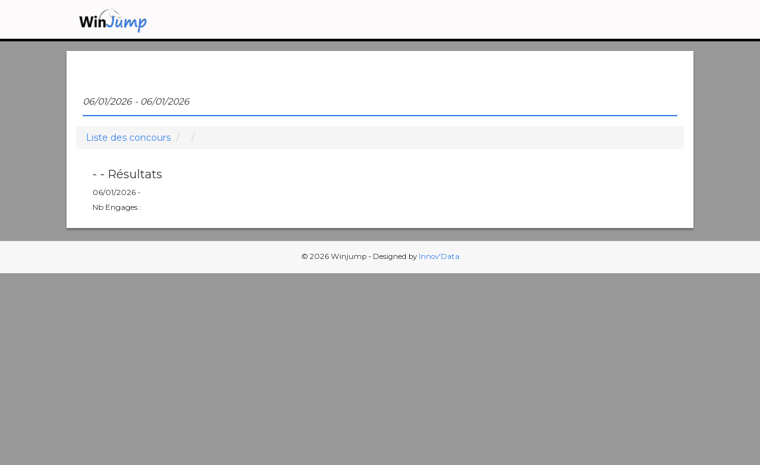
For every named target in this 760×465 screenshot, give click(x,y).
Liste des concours (128, 137)
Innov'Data (439, 256)
